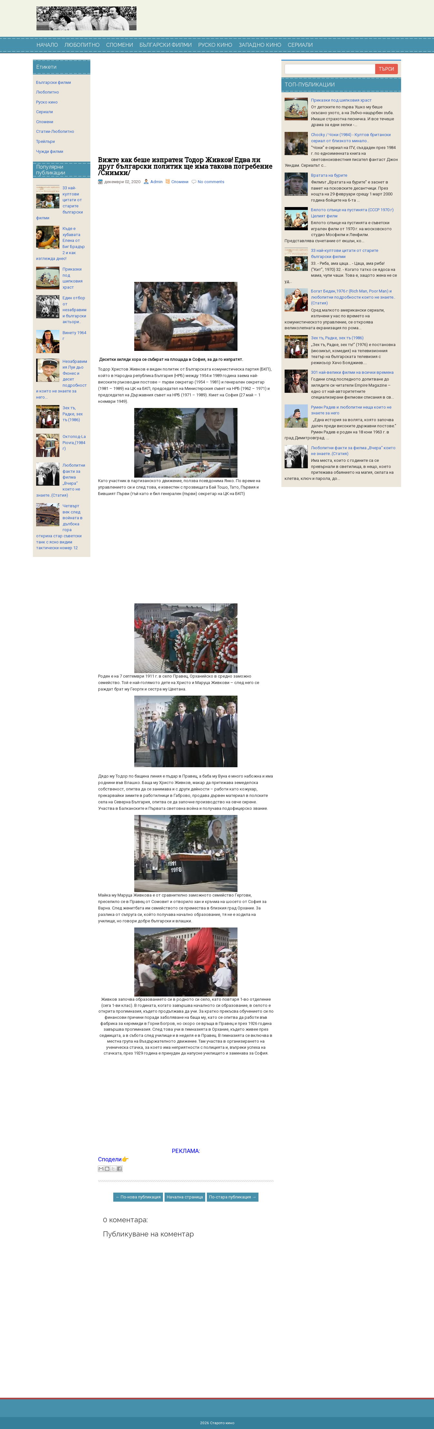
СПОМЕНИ (119, 45)
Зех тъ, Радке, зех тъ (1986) (73, 413)
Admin (156, 181)
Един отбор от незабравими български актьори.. (74, 309)
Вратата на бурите (329, 175)
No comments (211, 181)
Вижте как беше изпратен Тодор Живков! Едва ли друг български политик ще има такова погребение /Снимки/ (185, 166)
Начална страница (185, 1197)
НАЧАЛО (47, 45)
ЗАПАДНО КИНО (260, 45)
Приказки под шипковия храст (341, 100)
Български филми (53, 82)
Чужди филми (49, 151)
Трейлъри (45, 141)
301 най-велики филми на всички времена (352, 372)
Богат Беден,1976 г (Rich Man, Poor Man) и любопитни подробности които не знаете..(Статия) (353, 297)
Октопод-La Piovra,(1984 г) (74, 442)
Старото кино (222, 1423)
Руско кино (47, 102)
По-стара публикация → (232, 1197)
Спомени (179, 181)
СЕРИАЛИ (300, 45)
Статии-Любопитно (55, 131)
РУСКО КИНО (215, 45)
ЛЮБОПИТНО (82, 45)
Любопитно (47, 92)
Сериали (44, 111)
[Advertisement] (186, 108)
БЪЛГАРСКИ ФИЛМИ (165, 45)
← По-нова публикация (138, 1197)
